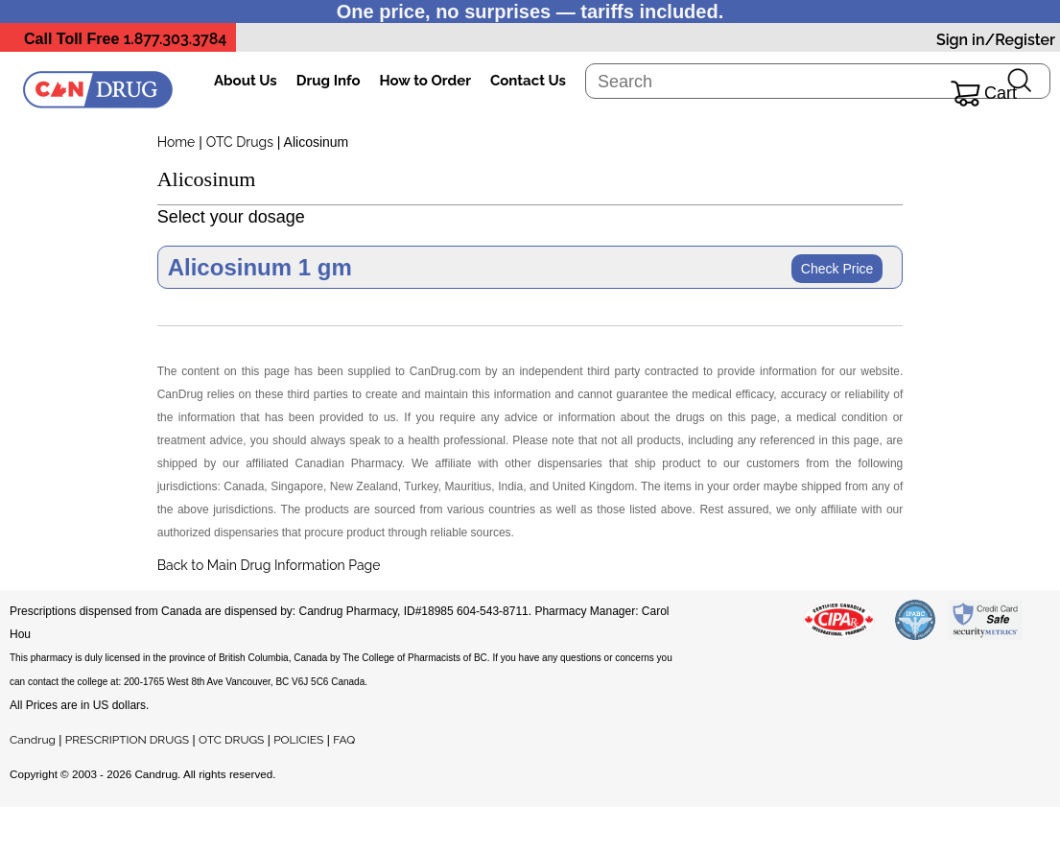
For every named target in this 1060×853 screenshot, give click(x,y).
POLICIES (298, 739)
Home (176, 142)
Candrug (33, 739)
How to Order (425, 80)
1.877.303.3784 (175, 39)
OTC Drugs (239, 142)
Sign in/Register (995, 40)
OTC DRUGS (231, 739)
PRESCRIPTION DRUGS (127, 739)
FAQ (344, 739)
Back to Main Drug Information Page (269, 565)
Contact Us (528, 80)
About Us (245, 80)
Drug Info (328, 80)
